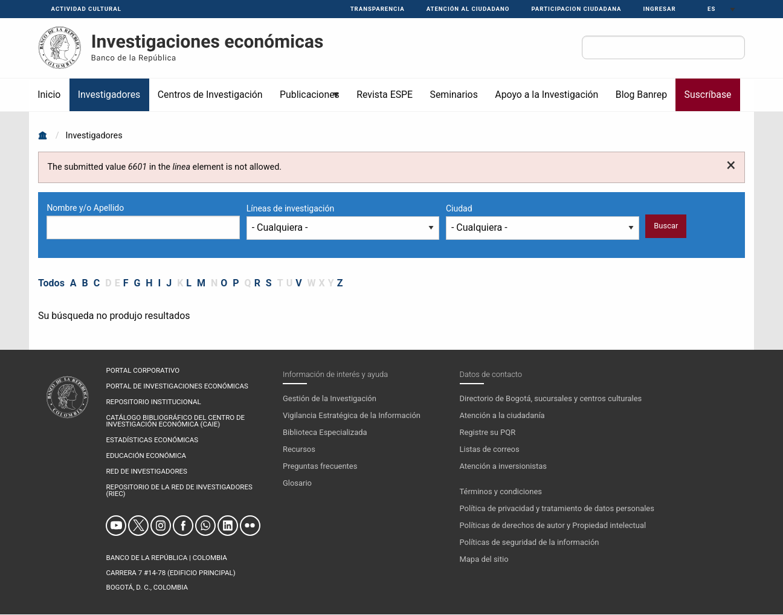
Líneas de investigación (290, 208)
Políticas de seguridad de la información (529, 542)
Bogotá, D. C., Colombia (146, 587)
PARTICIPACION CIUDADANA (576, 8)
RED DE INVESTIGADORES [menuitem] (146, 471)
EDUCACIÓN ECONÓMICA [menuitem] (145, 456)
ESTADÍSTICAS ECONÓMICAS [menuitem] (152, 440)
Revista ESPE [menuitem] (384, 94)
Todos (51, 283)
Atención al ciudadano (468, 8)
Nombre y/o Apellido (85, 208)
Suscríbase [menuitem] (708, 94)
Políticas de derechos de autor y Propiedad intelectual (553, 525)
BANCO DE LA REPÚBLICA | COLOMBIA (166, 557)
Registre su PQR (488, 432)
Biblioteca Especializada (325, 432)
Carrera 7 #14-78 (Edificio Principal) (170, 572)
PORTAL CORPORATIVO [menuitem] (142, 371)
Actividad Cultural (86, 8)
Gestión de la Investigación (329, 398)
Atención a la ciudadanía (502, 415)
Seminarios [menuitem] (454, 94)
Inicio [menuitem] (48, 94)
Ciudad (459, 208)
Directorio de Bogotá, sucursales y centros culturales (551, 398)
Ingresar (659, 8)
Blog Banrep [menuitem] (641, 94)
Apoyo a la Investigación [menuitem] (546, 94)
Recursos (299, 449)
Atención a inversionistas (503, 466)
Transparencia (377, 8)
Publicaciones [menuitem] (306, 100)
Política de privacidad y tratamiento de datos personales (557, 508)
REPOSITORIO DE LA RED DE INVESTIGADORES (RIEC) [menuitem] (179, 491)
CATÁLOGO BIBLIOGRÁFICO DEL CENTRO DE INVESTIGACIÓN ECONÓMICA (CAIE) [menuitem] (175, 421)
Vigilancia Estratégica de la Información (351, 415)
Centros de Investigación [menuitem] (210, 94)
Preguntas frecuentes (320, 466)
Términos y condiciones (501, 491)
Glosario (297, 483)
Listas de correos (490, 449)
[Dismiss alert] (730, 165)
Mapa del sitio (484, 559)
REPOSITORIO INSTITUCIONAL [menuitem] (153, 402)
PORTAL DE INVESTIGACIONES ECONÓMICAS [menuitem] (177, 386)
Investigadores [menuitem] (109, 94)
